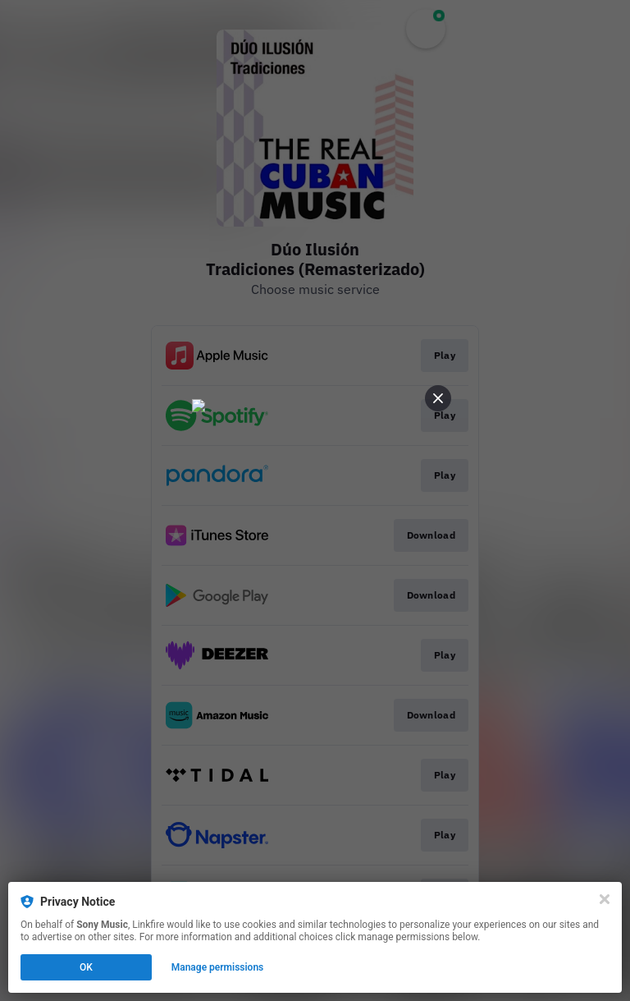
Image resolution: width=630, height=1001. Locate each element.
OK (86, 967)
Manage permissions (217, 967)
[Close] (604, 899)
